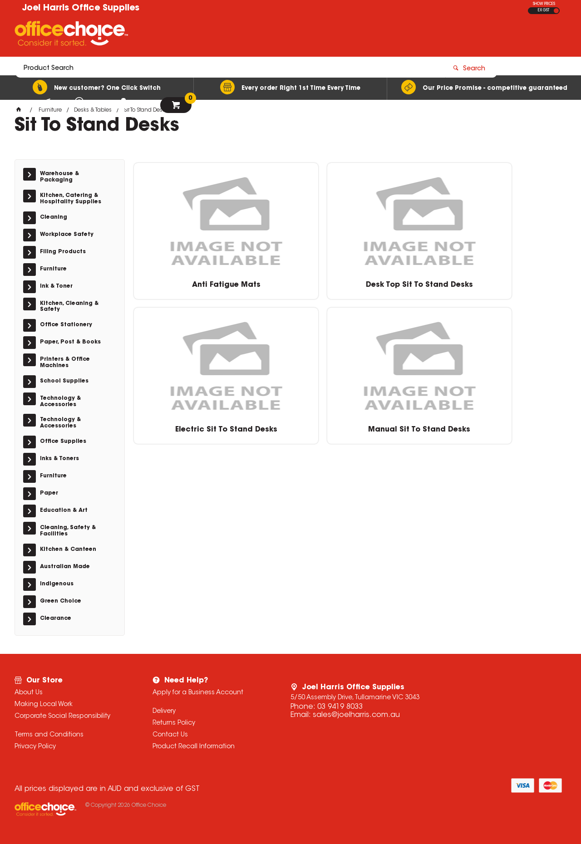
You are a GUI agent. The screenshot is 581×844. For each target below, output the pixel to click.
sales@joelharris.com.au (356, 715)
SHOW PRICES (544, 4)
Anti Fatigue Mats (184, 281)
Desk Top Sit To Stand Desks (293, 285)
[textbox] (237, 35)
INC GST (556, 10)
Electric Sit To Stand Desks (402, 285)
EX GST (543, 10)
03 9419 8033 (340, 707)
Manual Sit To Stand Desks (512, 285)
